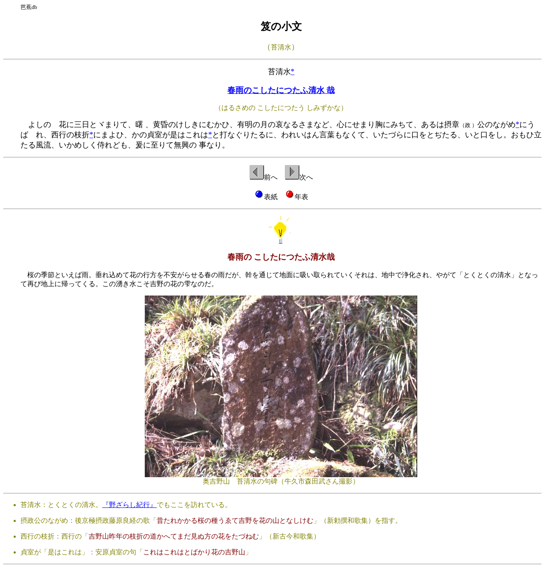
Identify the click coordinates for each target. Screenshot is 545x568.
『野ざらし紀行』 (129, 504)
